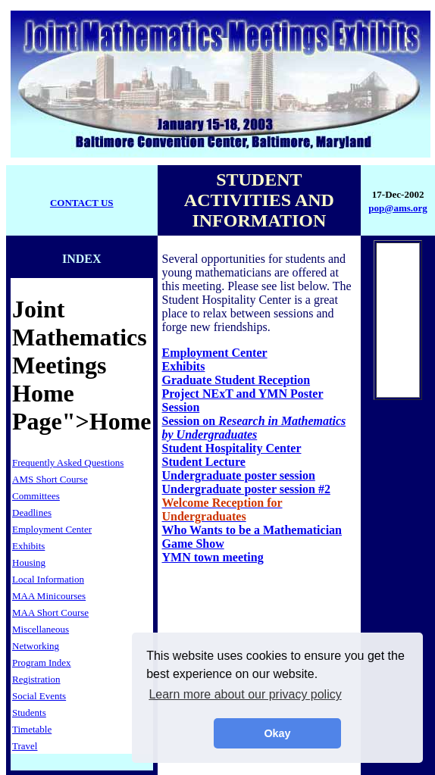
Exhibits (28, 546)
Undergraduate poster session (238, 475)
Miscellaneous (40, 629)
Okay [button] (277, 733)
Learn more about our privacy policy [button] (245, 694)
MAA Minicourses (49, 596)
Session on (254, 427)
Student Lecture (204, 461)
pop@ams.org (397, 208)
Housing (28, 562)
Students (29, 712)
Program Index (41, 662)
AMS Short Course (50, 479)
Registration (36, 679)
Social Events (39, 696)
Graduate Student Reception (236, 379)
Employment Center (52, 529)
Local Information (48, 579)
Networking (35, 646)
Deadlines (32, 512)
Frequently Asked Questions (68, 462)
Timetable (32, 729)
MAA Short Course (50, 612)
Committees (36, 496)
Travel (24, 746)
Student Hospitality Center (232, 448)
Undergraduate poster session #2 (246, 489)
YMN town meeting (213, 557)
